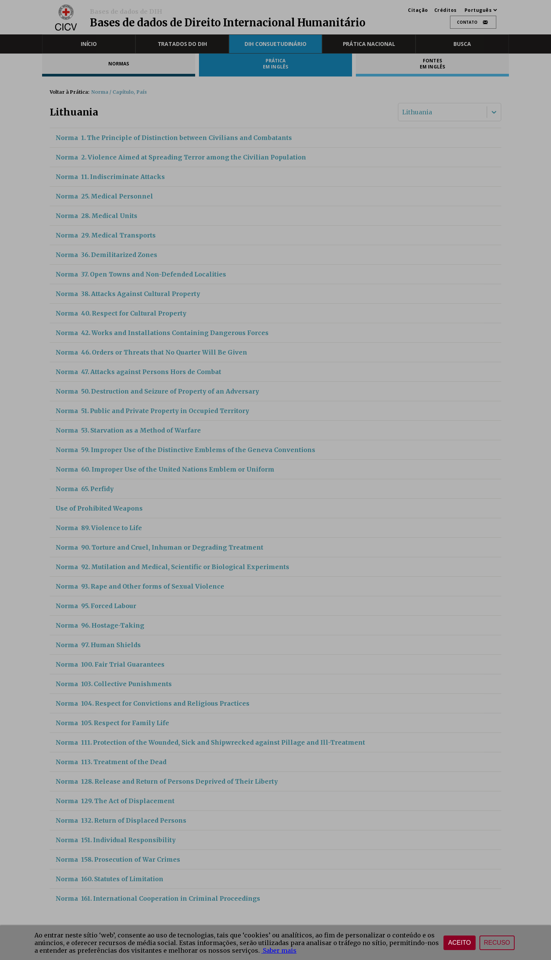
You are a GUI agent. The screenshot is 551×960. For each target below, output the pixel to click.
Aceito (459, 942)
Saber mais (279, 950)
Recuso (497, 942)
